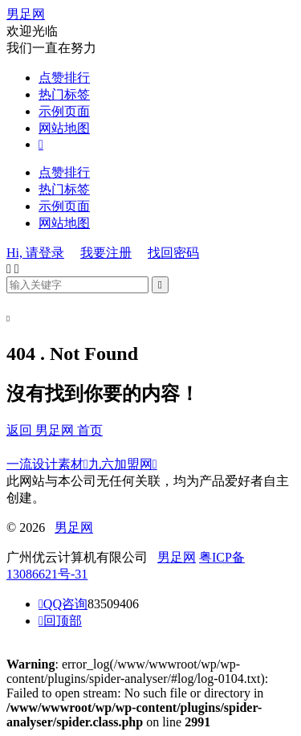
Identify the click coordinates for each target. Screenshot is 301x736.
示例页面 (64, 111)
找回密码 (173, 253)
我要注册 (106, 253)
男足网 (25, 14)
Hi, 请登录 (35, 253)
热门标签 (64, 94)
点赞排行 (64, 77)
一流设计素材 (47, 464)
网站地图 (64, 128)
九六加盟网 (122, 464)
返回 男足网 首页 (54, 430)
